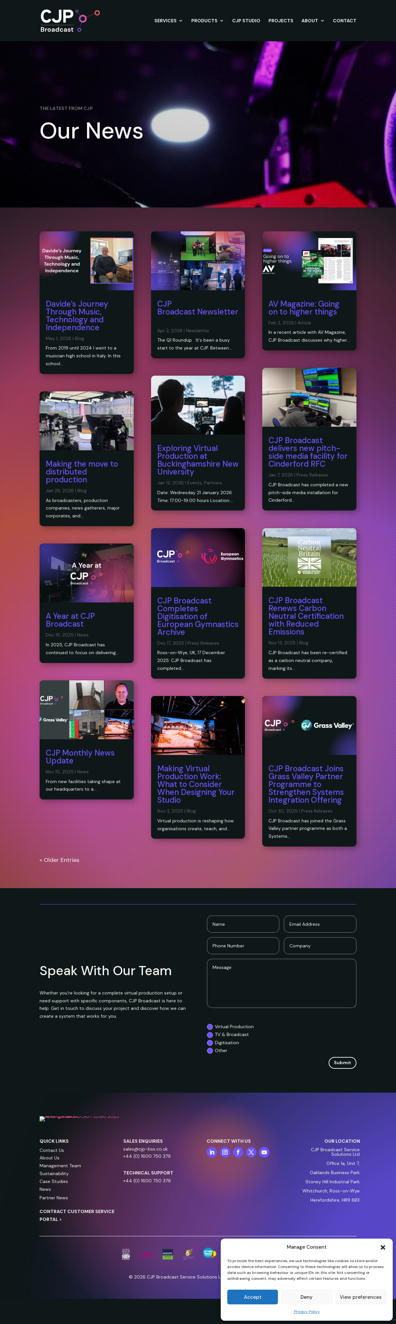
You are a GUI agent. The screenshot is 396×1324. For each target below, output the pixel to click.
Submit (342, 1062)
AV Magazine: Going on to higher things (303, 308)
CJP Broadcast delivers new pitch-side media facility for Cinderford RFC (308, 452)
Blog (79, 338)
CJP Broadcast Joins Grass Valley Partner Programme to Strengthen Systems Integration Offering (306, 784)
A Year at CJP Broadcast (70, 620)
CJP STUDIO (246, 21)
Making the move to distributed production (82, 472)
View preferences (361, 1297)
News (83, 635)
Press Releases (203, 643)
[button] (383, 1247)
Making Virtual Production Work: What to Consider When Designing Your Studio (196, 784)
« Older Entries (59, 860)
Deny (307, 1297)
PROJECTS (280, 21)
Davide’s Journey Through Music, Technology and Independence (77, 315)
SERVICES (165, 21)
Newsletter (197, 330)
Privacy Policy (307, 1311)
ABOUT (309, 21)
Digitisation (223, 1043)
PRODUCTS (204, 21)
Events (194, 483)
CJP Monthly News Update (80, 757)
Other (217, 1050)
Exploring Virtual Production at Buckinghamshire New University (198, 460)
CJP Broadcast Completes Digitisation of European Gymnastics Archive (198, 616)
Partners (213, 483)
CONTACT (344, 21)
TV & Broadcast (228, 1034)
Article (304, 323)
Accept (253, 1297)
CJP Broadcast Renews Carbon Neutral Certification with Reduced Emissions (306, 616)
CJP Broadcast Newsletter (197, 312)
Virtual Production (230, 1027)
